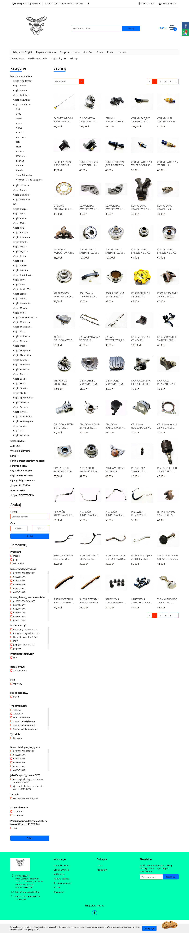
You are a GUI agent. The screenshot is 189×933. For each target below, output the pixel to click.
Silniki (14, 455)
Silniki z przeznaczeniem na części (27, 460)
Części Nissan (21, 341)
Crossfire (20, 132)
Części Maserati (22, 303)
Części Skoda (20, 393)
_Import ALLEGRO (20, 485)
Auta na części (17, 490)
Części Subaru (21, 402)
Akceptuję (149, 928)
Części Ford (19, 218)
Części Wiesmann (22, 416)
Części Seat (19, 383)
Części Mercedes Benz (25, 317)
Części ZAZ (18, 430)
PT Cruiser (21, 156)
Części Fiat (19, 213)
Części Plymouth (22, 355)
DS (15, 204)
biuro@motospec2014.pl (27, 892)
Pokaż (29, 838)
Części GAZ (18, 227)
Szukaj (30, 536)
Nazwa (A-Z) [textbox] (60, 81)
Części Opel (20, 345)
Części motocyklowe (21, 475)
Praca (110, 52)
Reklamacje (59, 874)
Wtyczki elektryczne (21, 450)
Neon (19, 146)
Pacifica (20, 151)
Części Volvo (20, 426)
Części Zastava (21, 435)
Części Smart (20, 388)
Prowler (20, 170)
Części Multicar (21, 336)
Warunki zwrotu (61, 865)
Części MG (19, 331)
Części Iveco (20, 246)
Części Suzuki (20, 407)
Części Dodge (20, 208)
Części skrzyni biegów (22, 470)
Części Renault (21, 369)
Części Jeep (19, 256)
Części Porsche (21, 364)
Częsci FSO (19, 223)
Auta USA (16, 445)
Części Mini (19, 312)
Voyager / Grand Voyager (29, 179)
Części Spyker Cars (23, 397)
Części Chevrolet (22, 99)
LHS (18, 142)
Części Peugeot (21, 350)
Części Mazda (20, 308)
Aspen (19, 123)
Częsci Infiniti (20, 242)
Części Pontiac (21, 359)
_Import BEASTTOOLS (22, 495)
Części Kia (19, 260)
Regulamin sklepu (46, 52)
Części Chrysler (21, 104)
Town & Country (24, 175)
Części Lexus (20, 293)
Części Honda (20, 232)
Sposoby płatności (62, 883)
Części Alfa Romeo (23, 80)
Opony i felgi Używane (22, 480)
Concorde (21, 137)
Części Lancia (20, 270)
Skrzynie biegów (19, 465)
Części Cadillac (21, 95)
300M (19, 118)
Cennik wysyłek (61, 869)
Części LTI (19, 284)
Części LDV (19, 279)
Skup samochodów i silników (76, 52)
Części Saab (20, 378)
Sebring (20, 160)
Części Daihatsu (22, 194)
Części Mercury (21, 322)
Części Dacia (20, 190)
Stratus (19, 165)
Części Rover (20, 374)
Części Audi (19, 85)
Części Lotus (20, 298)
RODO (57, 887)
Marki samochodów (21, 76)
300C (18, 113)
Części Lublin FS (22, 289)
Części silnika (17, 440)
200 (18, 109)
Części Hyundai (21, 237)
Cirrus (19, 127)
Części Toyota (20, 411)
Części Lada (20, 265)
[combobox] (69, 81)
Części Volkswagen (23, 421)
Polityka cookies (61, 878)
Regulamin (59, 892)
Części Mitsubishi (22, 326)
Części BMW (20, 90)
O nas (99, 52)
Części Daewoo (21, 199)
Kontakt (122, 52)
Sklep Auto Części (22, 52)
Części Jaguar (20, 251)
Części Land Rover (23, 275)
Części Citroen (21, 185)
